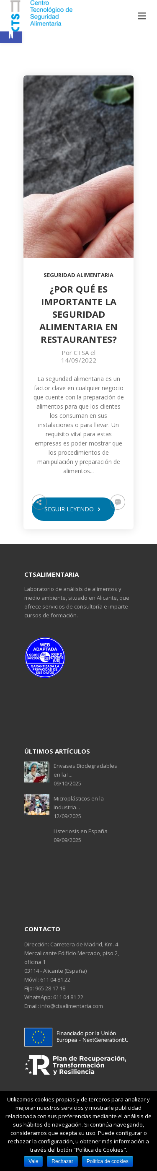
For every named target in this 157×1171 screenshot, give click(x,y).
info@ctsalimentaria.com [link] (71, 1006)
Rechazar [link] (62, 1161)
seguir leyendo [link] (73, 509)
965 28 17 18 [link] (49, 988)
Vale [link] (33, 1161)
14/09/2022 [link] (78, 360)
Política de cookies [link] (108, 1161)
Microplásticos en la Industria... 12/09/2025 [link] (79, 807)
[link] (11, 32)
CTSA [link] (81, 352)
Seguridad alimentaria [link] (78, 275)
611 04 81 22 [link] (54, 979)
